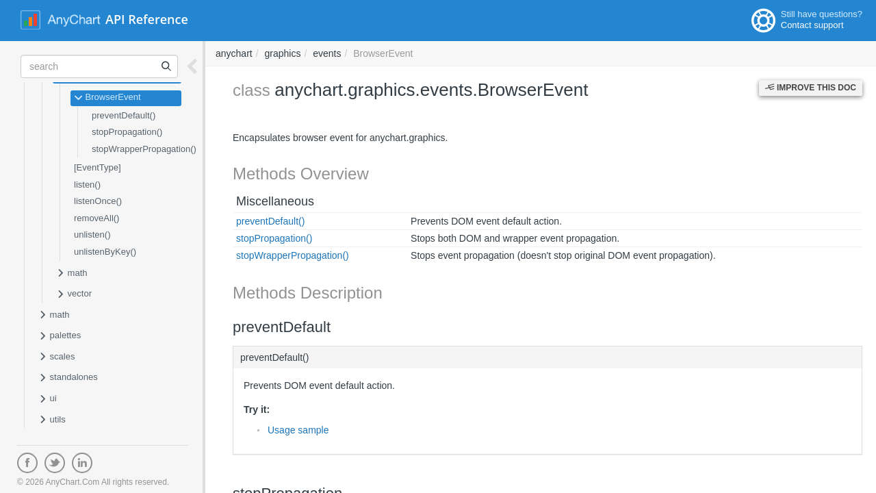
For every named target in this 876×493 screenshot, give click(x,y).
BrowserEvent (107, 98)
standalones (68, 378)
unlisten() (92, 234)
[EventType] (97, 167)
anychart (234, 53)
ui (47, 399)
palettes (59, 336)
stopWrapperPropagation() (144, 149)
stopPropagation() (127, 132)
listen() (87, 184)
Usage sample (298, 430)
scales (56, 357)
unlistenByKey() (105, 251)
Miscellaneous (275, 201)
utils (52, 420)
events (327, 53)
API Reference (146, 19)
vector (74, 294)
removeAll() (96, 218)
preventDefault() (123, 115)
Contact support (812, 25)
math (72, 274)
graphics (282, 53)
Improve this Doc (810, 87)
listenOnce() (98, 201)
